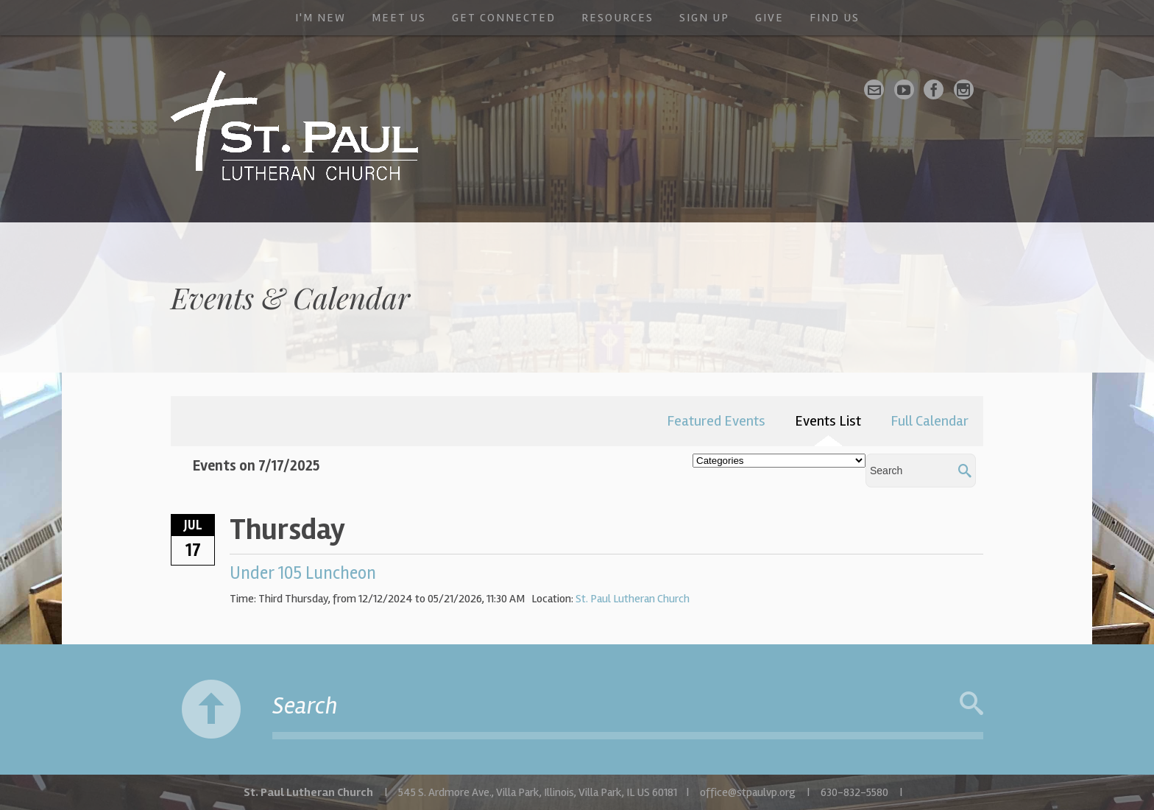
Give (769, 17)
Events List (828, 421)
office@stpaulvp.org (748, 792)
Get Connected (504, 17)
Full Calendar (930, 421)
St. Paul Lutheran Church (633, 598)
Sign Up (704, 17)
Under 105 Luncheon (303, 573)
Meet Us (399, 17)
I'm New (320, 17)
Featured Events (716, 421)
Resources (617, 17)
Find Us (835, 17)
